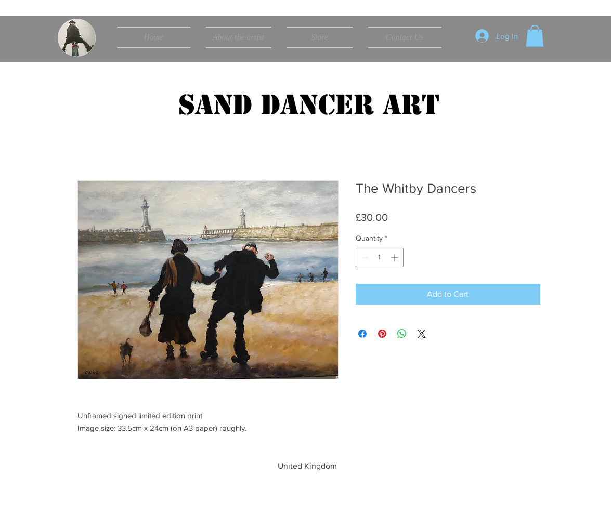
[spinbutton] (379, 257)
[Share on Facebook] (362, 333)
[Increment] (395, 257)
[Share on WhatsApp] (402, 333)
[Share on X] (421, 333)
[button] (535, 36)
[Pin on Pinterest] (382, 333)
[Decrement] (363, 257)
